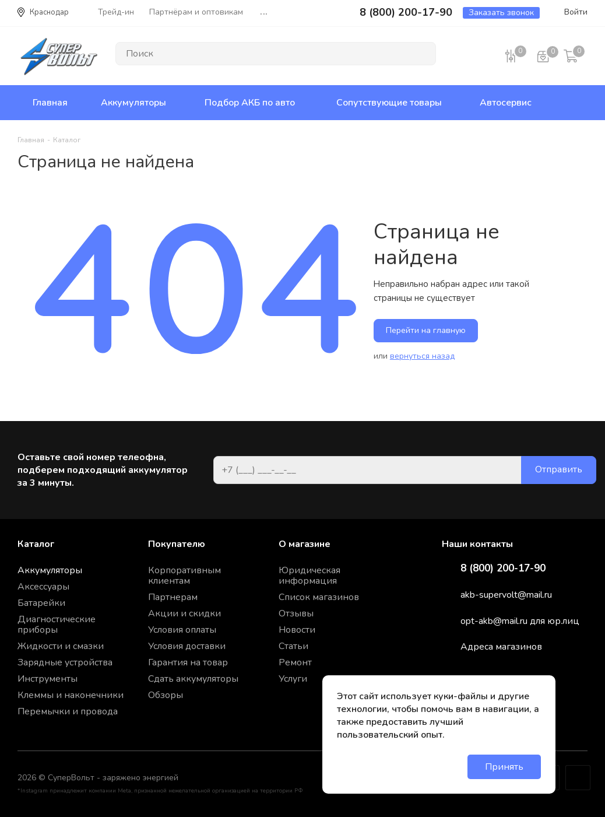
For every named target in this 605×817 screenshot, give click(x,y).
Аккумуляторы (49, 570)
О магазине (304, 544)
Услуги (293, 678)
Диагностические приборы (56, 624)
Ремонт (295, 662)
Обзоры (165, 695)
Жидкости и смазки (60, 646)
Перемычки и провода (67, 711)
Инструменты (47, 678)
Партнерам (173, 597)
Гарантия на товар (188, 662)
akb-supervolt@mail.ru (506, 594)
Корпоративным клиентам (184, 575)
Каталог (35, 544)
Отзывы (296, 613)
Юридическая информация (309, 575)
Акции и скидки (184, 613)
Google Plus (577, 777)
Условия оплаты (182, 629)
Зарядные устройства (64, 662)
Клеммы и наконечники (70, 695)
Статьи (293, 646)
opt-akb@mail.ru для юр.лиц (519, 621)
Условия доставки (187, 646)
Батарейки (41, 603)
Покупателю (176, 544)
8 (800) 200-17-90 (503, 568)
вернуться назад (422, 356)
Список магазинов (319, 597)
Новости (297, 629)
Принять (504, 766)
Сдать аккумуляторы (193, 678)
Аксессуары (43, 586)
